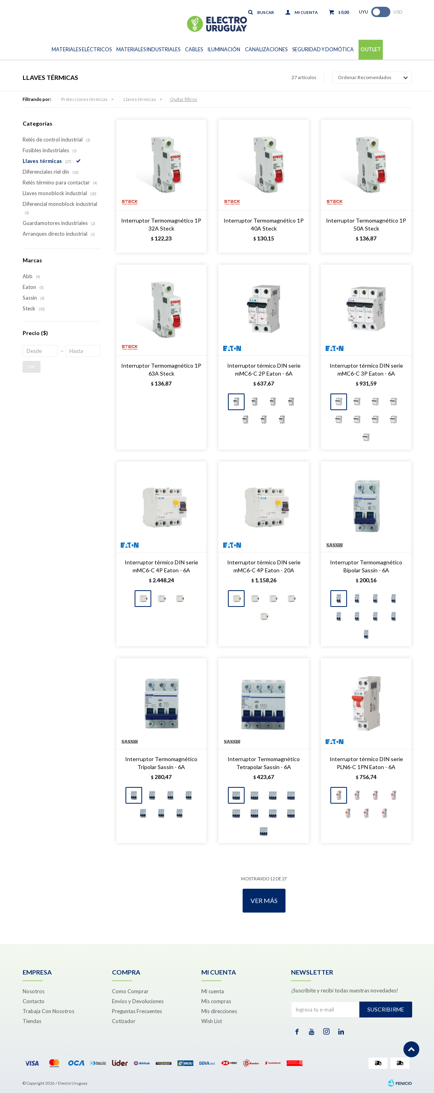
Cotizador (123, 1021)
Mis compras (216, 1001)
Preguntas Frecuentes (137, 1011)
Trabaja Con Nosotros (48, 1011)
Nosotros (33, 991)
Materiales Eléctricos (82, 49)
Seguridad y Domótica (323, 49)
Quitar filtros (183, 99)
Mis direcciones (219, 1011)
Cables (194, 49)
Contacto (33, 1001)
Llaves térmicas (139, 99)
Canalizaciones (266, 49)
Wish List (211, 1021)
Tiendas (32, 1021)
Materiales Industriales (148, 49)
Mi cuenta (212, 991)
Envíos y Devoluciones (138, 1001)
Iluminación (224, 49)
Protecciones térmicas (84, 99)
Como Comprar (130, 991)
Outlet (371, 49)
